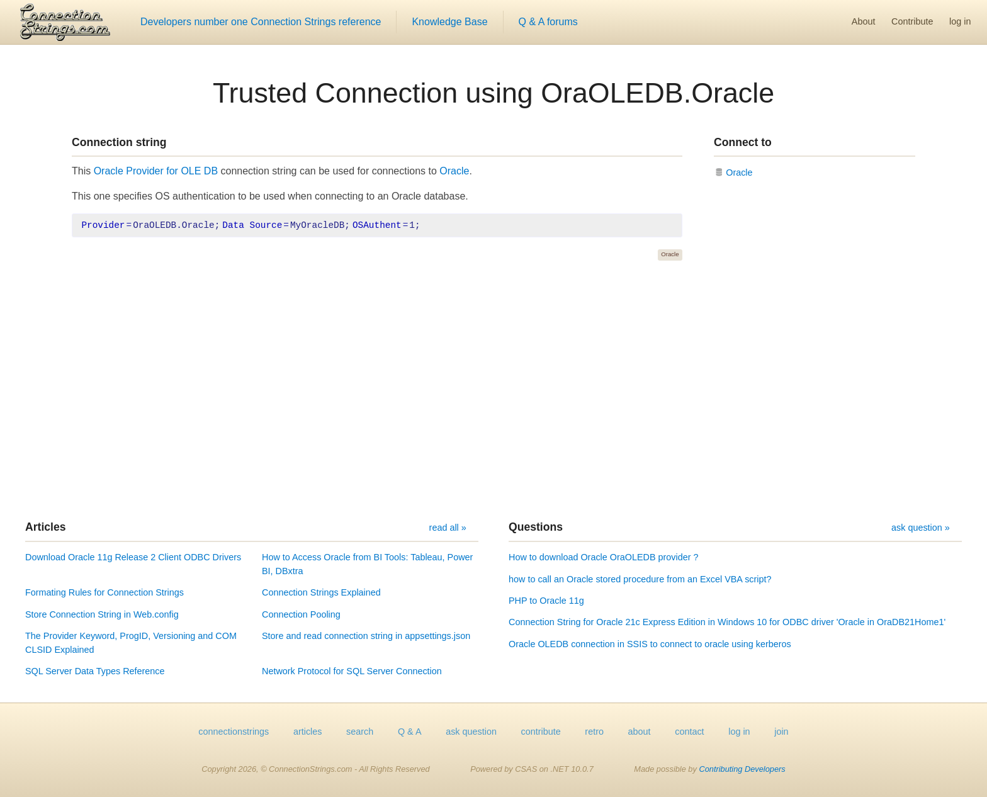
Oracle (454, 171)
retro (594, 731)
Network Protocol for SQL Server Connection (352, 671)
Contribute (912, 21)
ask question (471, 731)
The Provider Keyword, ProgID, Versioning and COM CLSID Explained (131, 643)
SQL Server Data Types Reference (95, 671)
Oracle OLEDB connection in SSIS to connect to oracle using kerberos (650, 644)
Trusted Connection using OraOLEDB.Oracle (493, 92)
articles (307, 731)
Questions (536, 527)
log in (960, 21)
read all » (447, 528)
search (359, 731)
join (781, 731)
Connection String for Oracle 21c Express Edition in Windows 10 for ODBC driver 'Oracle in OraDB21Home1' (727, 622)
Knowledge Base (449, 21)
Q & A (410, 731)
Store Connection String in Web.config (102, 614)
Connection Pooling (301, 614)
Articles (45, 527)
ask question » (920, 528)
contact (689, 731)
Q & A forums (548, 21)
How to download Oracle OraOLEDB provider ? (604, 557)
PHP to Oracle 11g (546, 601)
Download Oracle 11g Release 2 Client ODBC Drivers (133, 557)
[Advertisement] (493, 390)
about (639, 731)
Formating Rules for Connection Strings (104, 592)
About (864, 21)
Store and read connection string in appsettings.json (366, 636)
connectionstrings (233, 731)
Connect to (743, 142)
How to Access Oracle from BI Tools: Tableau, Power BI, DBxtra (367, 564)
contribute (541, 731)
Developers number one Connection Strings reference (260, 21)
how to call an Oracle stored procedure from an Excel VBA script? (640, 579)
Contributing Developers (742, 769)
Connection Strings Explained (321, 592)
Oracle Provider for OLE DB (156, 171)
